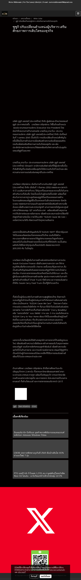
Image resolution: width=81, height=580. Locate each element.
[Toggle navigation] (78, 13)
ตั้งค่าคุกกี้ (34, 576)
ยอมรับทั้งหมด (45, 576)
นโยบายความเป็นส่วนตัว (57, 570)
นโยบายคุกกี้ (22, 572)
